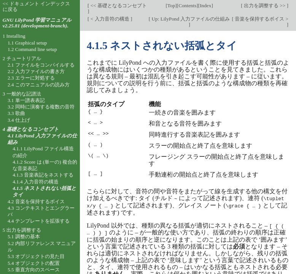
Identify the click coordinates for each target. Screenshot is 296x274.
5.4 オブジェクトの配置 (34, 263)
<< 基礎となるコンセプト (118, 5)
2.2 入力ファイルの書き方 (36, 71)
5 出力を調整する (22, 230)
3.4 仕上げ (19, 120)
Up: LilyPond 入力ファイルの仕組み (190, 19)
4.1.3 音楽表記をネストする (43, 175)
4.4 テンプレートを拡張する (39, 221)
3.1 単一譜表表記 (26, 100)
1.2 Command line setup (32, 49)
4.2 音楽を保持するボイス (36, 201)
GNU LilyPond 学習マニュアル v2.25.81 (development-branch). (37, 23)
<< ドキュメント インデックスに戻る (36, 6)
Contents (187, 5)
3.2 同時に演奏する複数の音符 (41, 107)
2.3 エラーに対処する (31, 78)
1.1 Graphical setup (27, 43)
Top (171, 5)
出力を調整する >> (265, 5)
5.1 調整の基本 (24, 236)
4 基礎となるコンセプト (31, 129)
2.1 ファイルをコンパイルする (41, 65)
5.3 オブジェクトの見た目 (36, 256)
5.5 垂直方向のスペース (34, 269)
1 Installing (14, 36)
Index (205, 5)
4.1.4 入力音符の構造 (36, 182)
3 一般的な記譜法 (22, 94)
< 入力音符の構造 (109, 19)
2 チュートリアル (22, 58)
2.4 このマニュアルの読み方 (39, 85)
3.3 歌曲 (16, 113)
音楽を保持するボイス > (261, 19)
